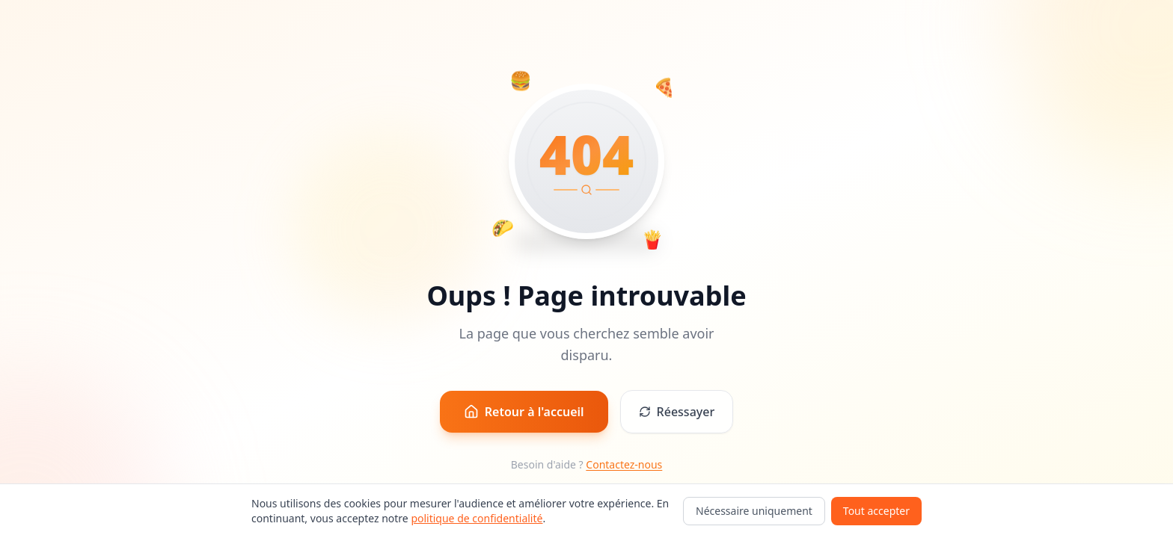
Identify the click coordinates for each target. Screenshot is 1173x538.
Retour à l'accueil (524, 412)
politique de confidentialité (476, 518)
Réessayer (677, 412)
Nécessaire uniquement (754, 511)
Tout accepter (876, 511)
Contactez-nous (624, 464)
